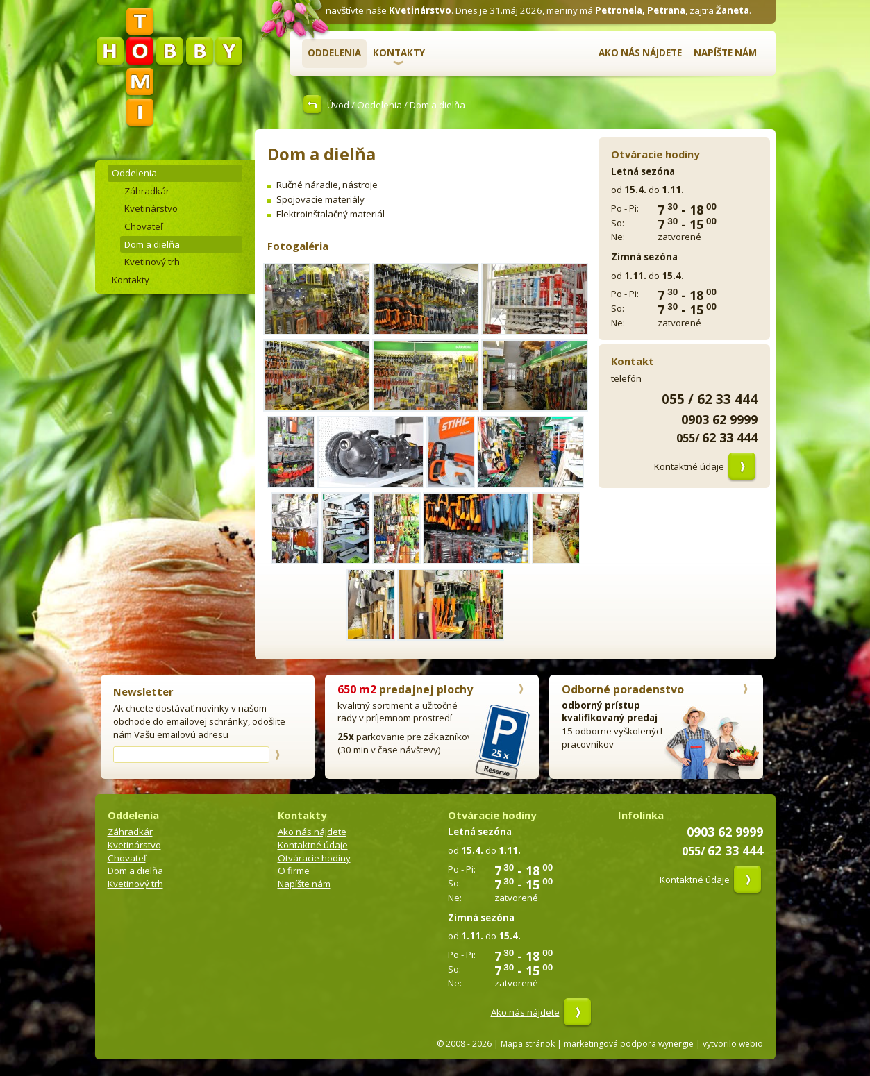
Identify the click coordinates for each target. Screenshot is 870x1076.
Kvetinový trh (152, 261)
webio (751, 1044)
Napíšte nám (725, 53)
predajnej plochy (405, 689)
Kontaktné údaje (689, 466)
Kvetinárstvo (420, 10)
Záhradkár (146, 191)
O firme (294, 870)
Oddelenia (334, 53)
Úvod (338, 105)
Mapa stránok (528, 1044)
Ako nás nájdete (640, 53)
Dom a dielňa (152, 244)
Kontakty (399, 53)
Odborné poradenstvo (623, 689)
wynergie (676, 1044)
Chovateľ (143, 226)
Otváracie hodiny (314, 858)
